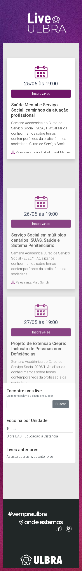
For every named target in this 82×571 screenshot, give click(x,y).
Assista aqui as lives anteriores (30, 456)
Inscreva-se (41, 93)
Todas (11, 429)
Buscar (60, 404)
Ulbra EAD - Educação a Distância (32, 436)
